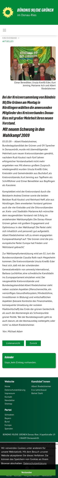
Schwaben (9, 414)
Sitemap (8, 403)
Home (7, 386)
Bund (7, 421)
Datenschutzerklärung (15, 389)
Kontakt (8, 396)
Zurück (33, 343)
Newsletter (10, 400)
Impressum (10, 393)
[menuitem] (16, 386)
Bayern (8, 418)
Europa (8, 425)
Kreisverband (9, 38)
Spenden (9, 428)
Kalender (9, 357)
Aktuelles (7, 41)
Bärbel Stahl (37, 393)
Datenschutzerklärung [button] (35, 463)
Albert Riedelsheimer (41, 386)
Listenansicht (13, 343)
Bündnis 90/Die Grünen (35, 10)
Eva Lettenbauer (39, 389)
